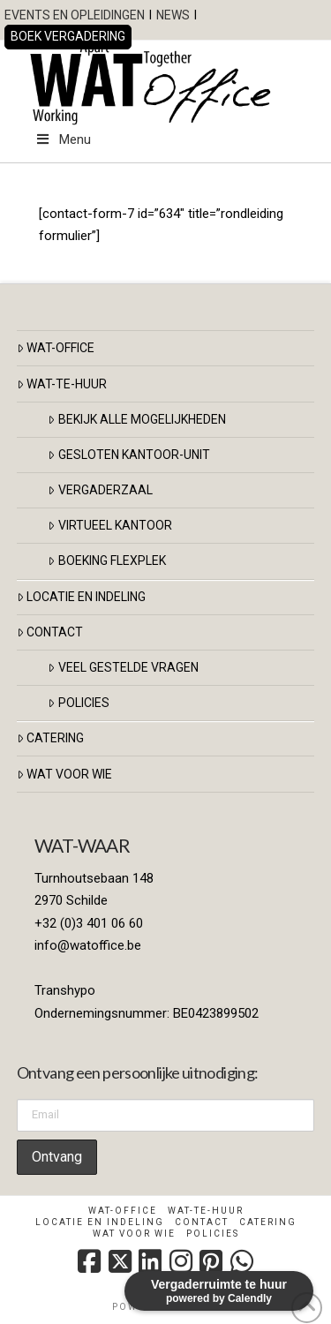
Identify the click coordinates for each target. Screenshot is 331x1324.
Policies (78, 703)
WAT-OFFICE (55, 348)
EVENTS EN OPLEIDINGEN (74, 15)
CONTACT (50, 632)
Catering (50, 738)
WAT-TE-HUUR (62, 384)
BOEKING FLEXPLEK (106, 560)
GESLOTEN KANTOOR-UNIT (128, 455)
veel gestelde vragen (123, 667)
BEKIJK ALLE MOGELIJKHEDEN (136, 419)
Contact (202, 1222)
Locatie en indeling (99, 1222)
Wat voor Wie (64, 774)
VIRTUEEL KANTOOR (109, 525)
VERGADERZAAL (100, 490)
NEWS (173, 15)
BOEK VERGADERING (68, 36)
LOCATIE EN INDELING (81, 597)
